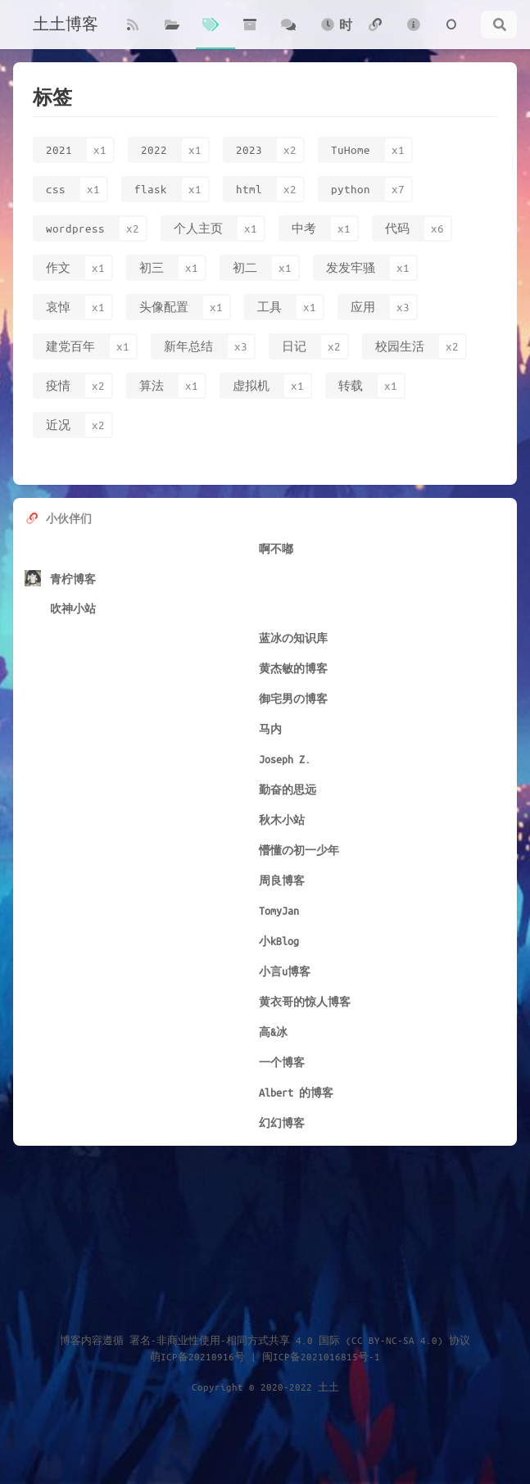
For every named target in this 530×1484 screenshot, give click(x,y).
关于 (413, 33)
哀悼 (58, 307)
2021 (59, 149)
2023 (249, 149)
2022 (154, 149)
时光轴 (335, 33)
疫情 (58, 385)
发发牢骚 (350, 267)
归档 (250, 33)
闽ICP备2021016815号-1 (321, 1356)
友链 (375, 33)
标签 (210, 33)
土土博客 (65, 24)
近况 (58, 425)
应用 (363, 307)
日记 (294, 346)
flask (150, 189)
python (350, 189)
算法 (151, 385)
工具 (269, 307)
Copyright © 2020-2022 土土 (265, 1386)
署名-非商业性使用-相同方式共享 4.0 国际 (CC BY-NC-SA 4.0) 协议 (299, 1339)
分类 (172, 33)
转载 (350, 385)
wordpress (75, 228)
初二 (245, 267)
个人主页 (198, 228)
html (249, 189)
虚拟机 (251, 385)
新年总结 (188, 346)
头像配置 (163, 307)
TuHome (350, 149)
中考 (304, 228)
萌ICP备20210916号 (197, 1356)
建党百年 (70, 346)
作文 (58, 267)
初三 (151, 267)
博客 (133, 33)
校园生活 (399, 346)
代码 (397, 228)
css (56, 189)
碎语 (288, 33)
